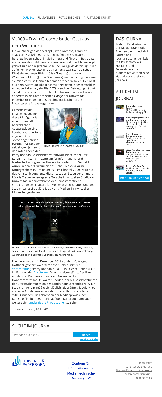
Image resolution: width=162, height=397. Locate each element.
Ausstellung (41, 272)
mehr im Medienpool (134, 178)
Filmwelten (46, 17)
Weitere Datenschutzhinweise (134, 370)
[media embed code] (55, 221)
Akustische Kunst (97, 17)
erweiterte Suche (89, 339)
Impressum (145, 362)
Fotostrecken (69, 17)
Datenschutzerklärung (138, 366)
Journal (28, 17)
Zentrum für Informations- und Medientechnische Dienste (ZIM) (81, 371)
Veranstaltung (21, 269)
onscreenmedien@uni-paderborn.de (138, 375)
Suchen (86, 335)
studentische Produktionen (47, 302)
